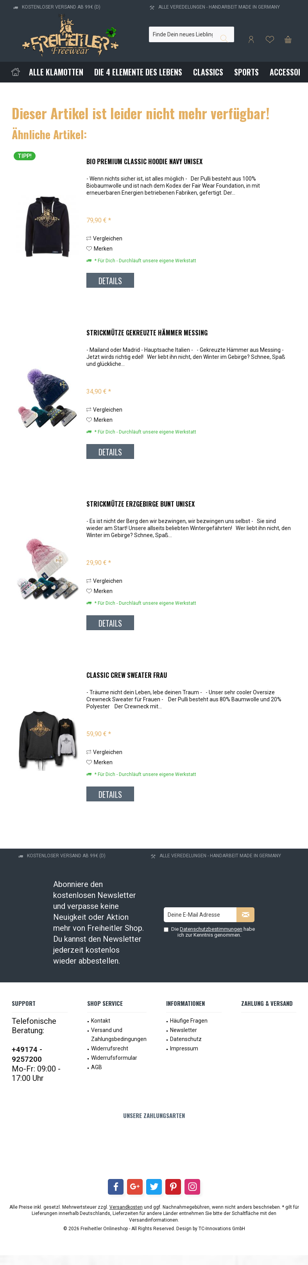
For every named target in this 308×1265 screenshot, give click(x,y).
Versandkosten (126, 1207)
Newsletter (183, 1030)
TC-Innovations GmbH (222, 1228)
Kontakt (100, 1021)
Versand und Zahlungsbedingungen (119, 1035)
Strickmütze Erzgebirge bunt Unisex (140, 504)
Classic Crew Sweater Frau (126, 675)
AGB (96, 1067)
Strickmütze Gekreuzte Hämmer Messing (147, 333)
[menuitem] (288, 39)
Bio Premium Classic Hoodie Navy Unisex (144, 162)
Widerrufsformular (114, 1058)
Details (110, 281)
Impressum (184, 1048)
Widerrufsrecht (109, 1048)
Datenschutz (186, 1039)
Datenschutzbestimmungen (211, 929)
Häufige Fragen (189, 1021)
